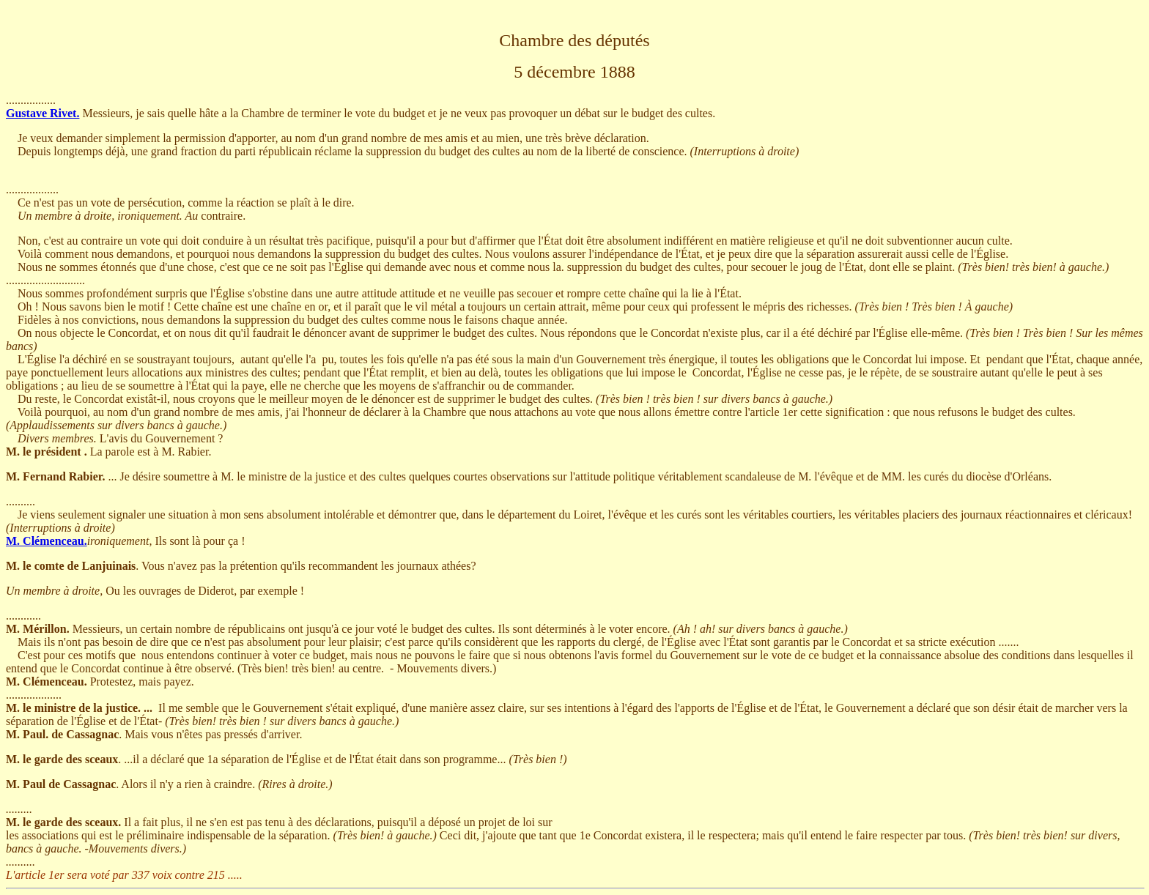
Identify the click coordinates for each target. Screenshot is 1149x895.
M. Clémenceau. (46, 541)
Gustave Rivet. (42, 113)
